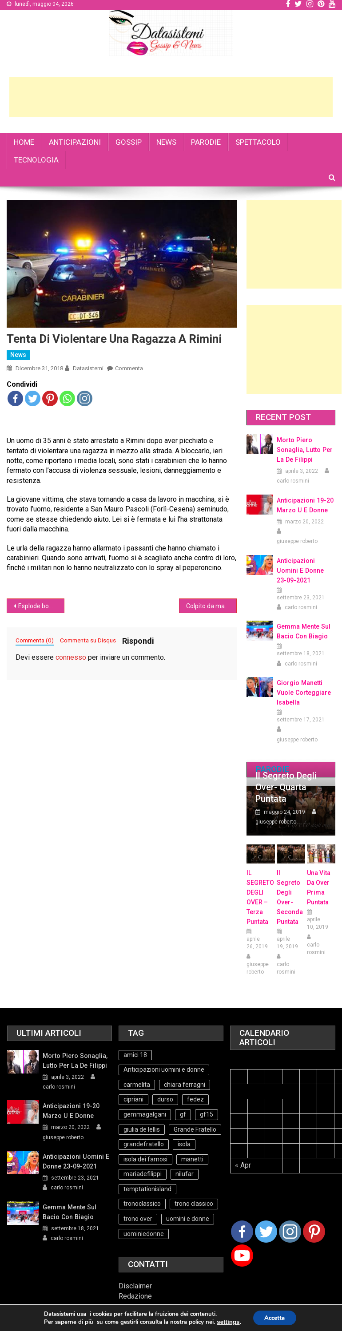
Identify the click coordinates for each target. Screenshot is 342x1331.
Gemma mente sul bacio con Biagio (303, 631)
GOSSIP (128, 142)
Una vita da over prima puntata (318, 887)
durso (165, 1099)
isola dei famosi (145, 1159)
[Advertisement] (171, 97)
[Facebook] (242, 1231)
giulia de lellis (141, 1129)
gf (183, 1114)
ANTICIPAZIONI (75, 142)
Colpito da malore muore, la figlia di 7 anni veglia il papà (211, 606)
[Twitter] (266, 1231)
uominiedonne (143, 1233)
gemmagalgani (144, 1114)
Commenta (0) (35, 640)
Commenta (129, 368)
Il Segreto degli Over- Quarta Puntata (286, 787)
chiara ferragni (184, 1084)
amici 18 (135, 1054)
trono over (137, 1218)
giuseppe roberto (297, 541)
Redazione (135, 1296)
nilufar (184, 1173)
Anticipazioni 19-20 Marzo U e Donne (305, 505)
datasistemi (88, 368)
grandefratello (143, 1144)
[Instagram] (290, 1231)
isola (184, 1144)
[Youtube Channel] (242, 1255)
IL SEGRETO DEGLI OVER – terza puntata (260, 897)
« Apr (243, 1165)
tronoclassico (142, 1203)
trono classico (194, 1203)
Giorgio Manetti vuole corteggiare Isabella (303, 692)
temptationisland (147, 1188)
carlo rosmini (293, 481)
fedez (195, 1099)
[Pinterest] (314, 1231)
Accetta (274, 1318)
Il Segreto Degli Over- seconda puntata (290, 897)
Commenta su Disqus (88, 640)
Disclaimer (135, 1286)
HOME (24, 142)
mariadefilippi (142, 1173)
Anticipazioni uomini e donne (163, 1069)
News (18, 354)
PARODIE (206, 142)
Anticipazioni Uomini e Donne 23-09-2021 (305, 570)
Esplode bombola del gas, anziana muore (41, 606)
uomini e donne (187, 1218)
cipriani (133, 1099)
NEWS (166, 142)
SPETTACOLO (258, 142)
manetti (192, 1159)
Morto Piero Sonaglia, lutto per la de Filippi (304, 449)
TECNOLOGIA (36, 159)
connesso (71, 657)
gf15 (206, 1114)
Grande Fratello (195, 1129)
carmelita (136, 1084)
